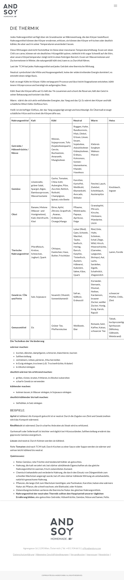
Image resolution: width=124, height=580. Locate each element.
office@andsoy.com (91, 548)
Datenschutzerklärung (23, 554)
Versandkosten (78, 554)
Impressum (92, 554)
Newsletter (104, 554)
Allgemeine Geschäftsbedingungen (52, 554)
